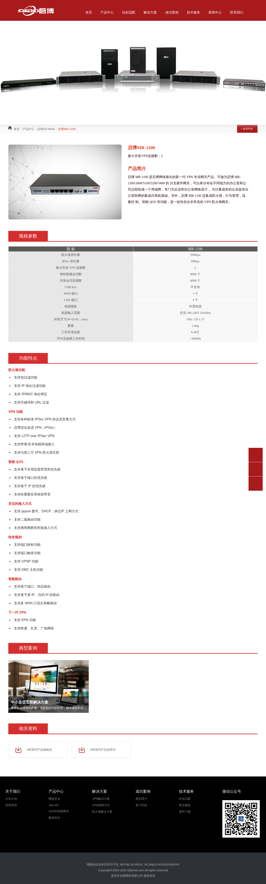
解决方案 (150, 12)
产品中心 (107, 12)
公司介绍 (11, 798)
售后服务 (185, 805)
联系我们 (236, 12)
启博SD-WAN (46, 129)
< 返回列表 (247, 128)
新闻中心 (215, 12)
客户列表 (141, 805)
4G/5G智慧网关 (59, 811)
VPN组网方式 (101, 805)
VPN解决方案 (101, 798)
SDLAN (53, 805)
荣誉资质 (11, 805)
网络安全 (54, 798)
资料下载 (185, 811)
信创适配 (128, 12)
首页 (88, 12)
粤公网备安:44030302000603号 (161, 864)
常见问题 (185, 798)
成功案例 (172, 12)
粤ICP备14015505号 (132, 864)
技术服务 (193, 12)
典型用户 (141, 798)
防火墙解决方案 (102, 811)
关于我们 (96, 37)
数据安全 (54, 817)
